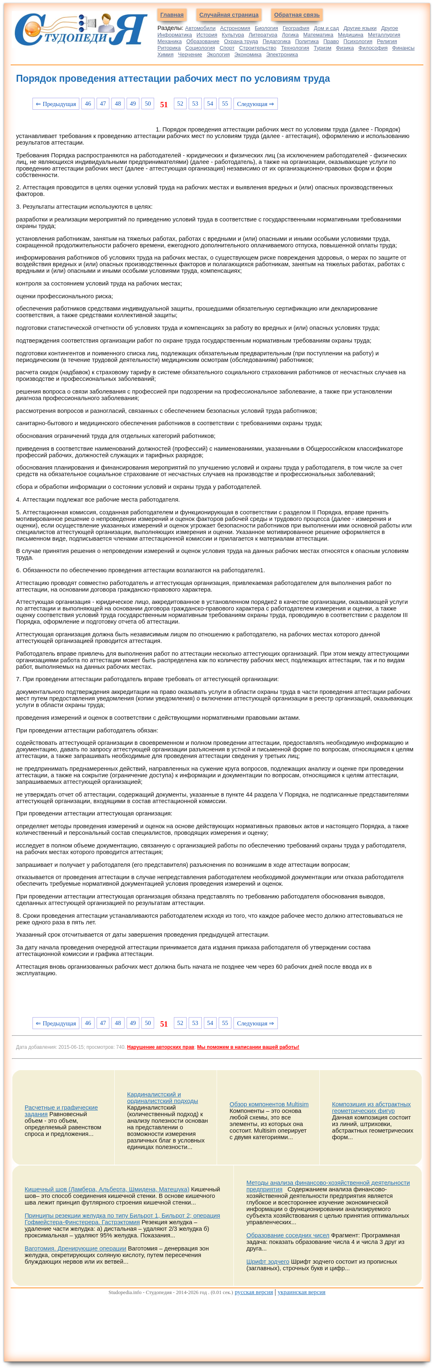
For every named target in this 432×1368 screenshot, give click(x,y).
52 (180, 103)
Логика (290, 35)
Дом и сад (326, 28)
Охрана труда (241, 41)
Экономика (247, 54)
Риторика (169, 48)
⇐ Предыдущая (56, 104)
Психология (358, 41)
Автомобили (200, 28)
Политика (307, 41)
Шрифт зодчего (267, 1261)
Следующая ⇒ (256, 104)
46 (88, 103)
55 (225, 103)
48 (118, 103)
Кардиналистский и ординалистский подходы (162, 1097)
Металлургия (384, 35)
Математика (318, 35)
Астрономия (235, 28)
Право (331, 41)
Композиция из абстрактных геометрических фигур (371, 1107)
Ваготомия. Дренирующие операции (75, 1248)
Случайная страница (229, 15)
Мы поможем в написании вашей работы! (248, 1047)
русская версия (254, 1292)
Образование (202, 41)
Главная (172, 15)
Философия (373, 48)
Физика (345, 48)
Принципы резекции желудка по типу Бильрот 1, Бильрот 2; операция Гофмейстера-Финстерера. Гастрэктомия (122, 1218)
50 (148, 103)
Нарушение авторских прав (160, 1047)
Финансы (403, 48)
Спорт (227, 48)
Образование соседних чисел (287, 1235)
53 (195, 103)
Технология (295, 48)
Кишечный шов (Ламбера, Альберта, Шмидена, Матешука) (107, 1189)
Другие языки (360, 28)
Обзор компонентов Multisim (269, 1104)
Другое (389, 28)
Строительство (257, 48)
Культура (233, 35)
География (296, 28)
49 (133, 103)
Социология (200, 48)
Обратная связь (297, 15)
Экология (218, 54)
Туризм (322, 48)
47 (103, 103)
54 (210, 103)
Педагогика (277, 41)
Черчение (190, 54)
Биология (266, 28)
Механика (169, 41)
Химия (165, 54)
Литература (263, 35)
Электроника (282, 54)
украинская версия (301, 1292)
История (206, 35)
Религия (387, 41)
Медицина (350, 35)
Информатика (174, 35)
